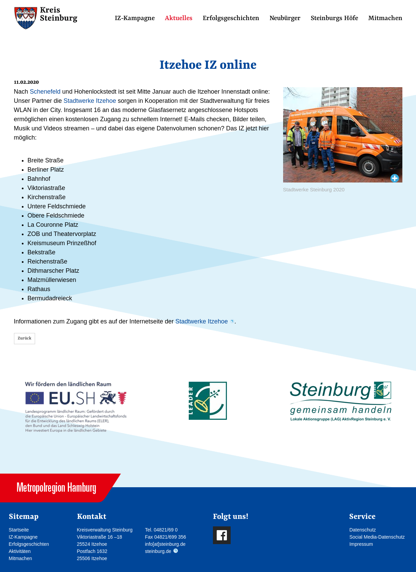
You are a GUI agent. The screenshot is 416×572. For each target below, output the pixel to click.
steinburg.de (158, 551)
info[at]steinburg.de (165, 544)
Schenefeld (45, 91)
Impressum (361, 544)
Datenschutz (362, 530)
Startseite (19, 530)
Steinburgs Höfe (334, 18)
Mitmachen (385, 18)
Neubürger (285, 18)
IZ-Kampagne (135, 18)
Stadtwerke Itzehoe (90, 100)
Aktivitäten (20, 551)
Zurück (24, 338)
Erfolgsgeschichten (231, 18)
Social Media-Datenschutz (377, 537)
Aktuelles (178, 18)
